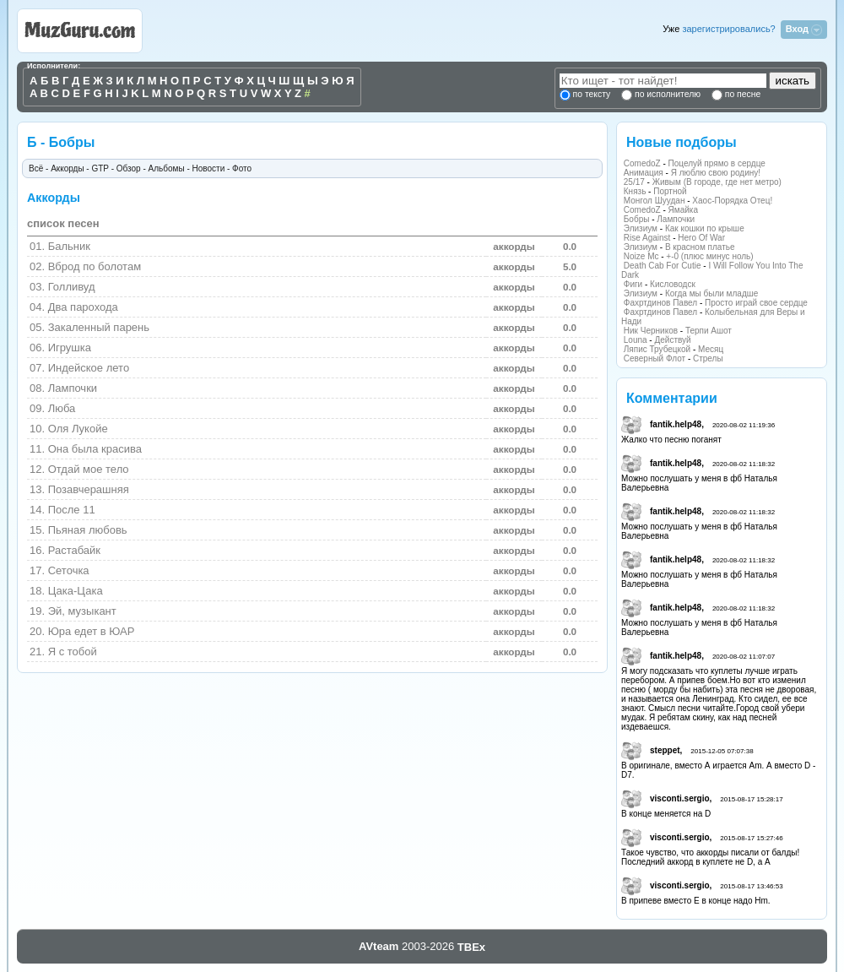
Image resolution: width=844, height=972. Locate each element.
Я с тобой (72, 651)
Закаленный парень (98, 327)
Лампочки (676, 219)
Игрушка (69, 347)
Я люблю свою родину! (715, 172)
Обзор (128, 168)
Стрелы (708, 358)
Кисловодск (672, 284)
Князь (635, 191)
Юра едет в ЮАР (91, 631)
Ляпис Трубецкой (657, 349)
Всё (36, 168)
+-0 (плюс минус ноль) (709, 256)
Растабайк (74, 550)
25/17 (634, 182)
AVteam (378, 946)
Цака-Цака (75, 590)
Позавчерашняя (88, 489)
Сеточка (68, 570)
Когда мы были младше (711, 293)
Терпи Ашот (708, 330)
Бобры (637, 219)
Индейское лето (88, 367)
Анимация (643, 172)
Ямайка (683, 209)
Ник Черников (651, 330)
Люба (62, 408)
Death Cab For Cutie (662, 265)
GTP (99, 168)
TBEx (471, 947)
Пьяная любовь (87, 530)
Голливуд (71, 286)
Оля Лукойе (78, 428)
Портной (669, 191)
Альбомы (167, 168)
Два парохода (83, 307)
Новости (208, 168)
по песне (741, 94)
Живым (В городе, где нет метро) (717, 182)
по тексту (592, 94)
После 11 (71, 509)
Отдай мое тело (88, 469)
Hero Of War (701, 237)
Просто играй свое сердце (756, 302)
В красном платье (700, 247)
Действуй (672, 340)
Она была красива (95, 449)
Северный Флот (654, 358)
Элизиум (640, 228)
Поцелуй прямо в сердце (717, 163)
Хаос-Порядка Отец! (732, 200)
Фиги (633, 284)
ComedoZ (642, 163)
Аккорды (67, 168)
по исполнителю (666, 94)
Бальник (69, 246)
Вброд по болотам (94, 266)
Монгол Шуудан (654, 200)
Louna (635, 340)
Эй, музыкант (82, 611)
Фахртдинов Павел (660, 302)
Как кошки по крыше (704, 228)
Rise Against (647, 237)
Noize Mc (641, 256)
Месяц (710, 349)
